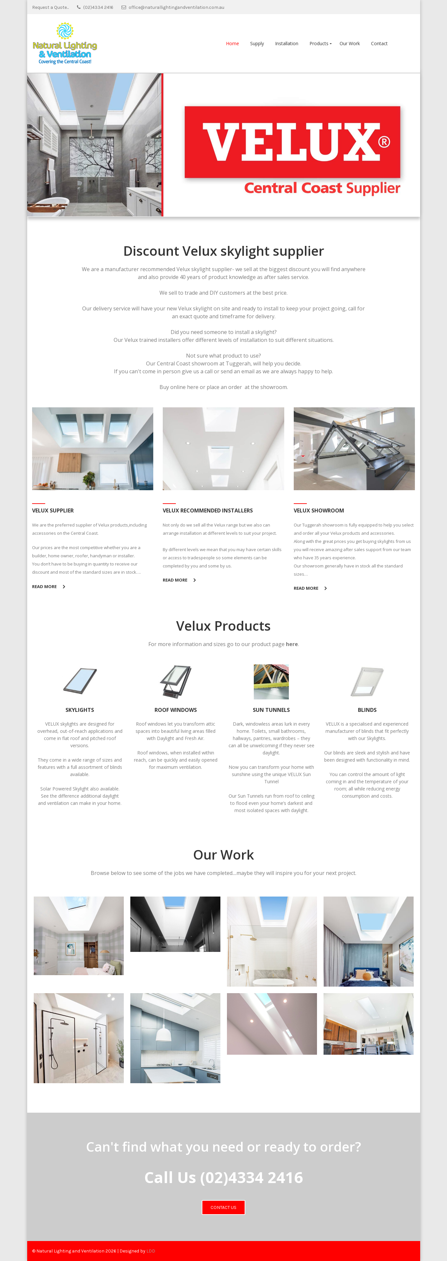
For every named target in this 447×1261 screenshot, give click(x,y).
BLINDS (367, 710)
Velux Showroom (319, 510)
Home (232, 43)
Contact (379, 43)
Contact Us (223, 1207)
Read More (44, 586)
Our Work (350, 43)
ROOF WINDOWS (176, 710)
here (192, 387)
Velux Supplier (53, 510)
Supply (257, 43)
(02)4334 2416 (251, 1177)
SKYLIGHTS (79, 710)
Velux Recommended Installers (208, 510)
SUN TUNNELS (271, 710)
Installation (286, 43)
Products (318, 43)
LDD (150, 1251)
